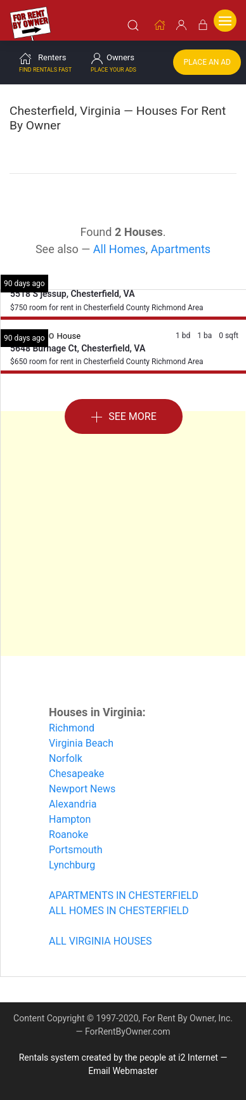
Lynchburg (72, 865)
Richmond (71, 728)
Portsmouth (75, 850)
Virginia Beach (81, 743)
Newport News (82, 789)
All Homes (119, 249)
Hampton (70, 819)
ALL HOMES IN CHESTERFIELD (119, 911)
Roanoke (68, 834)
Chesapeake (76, 774)
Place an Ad (207, 62)
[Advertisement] (123, 533)
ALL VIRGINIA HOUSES (100, 941)
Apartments (181, 249)
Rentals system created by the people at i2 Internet (118, 1057)
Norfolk (65, 758)
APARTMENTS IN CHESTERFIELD (123, 895)
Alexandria (72, 804)
